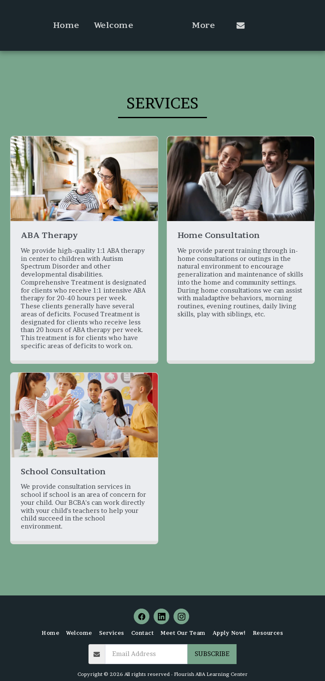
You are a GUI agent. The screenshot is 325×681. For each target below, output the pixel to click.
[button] (275, 25)
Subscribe (212, 654)
